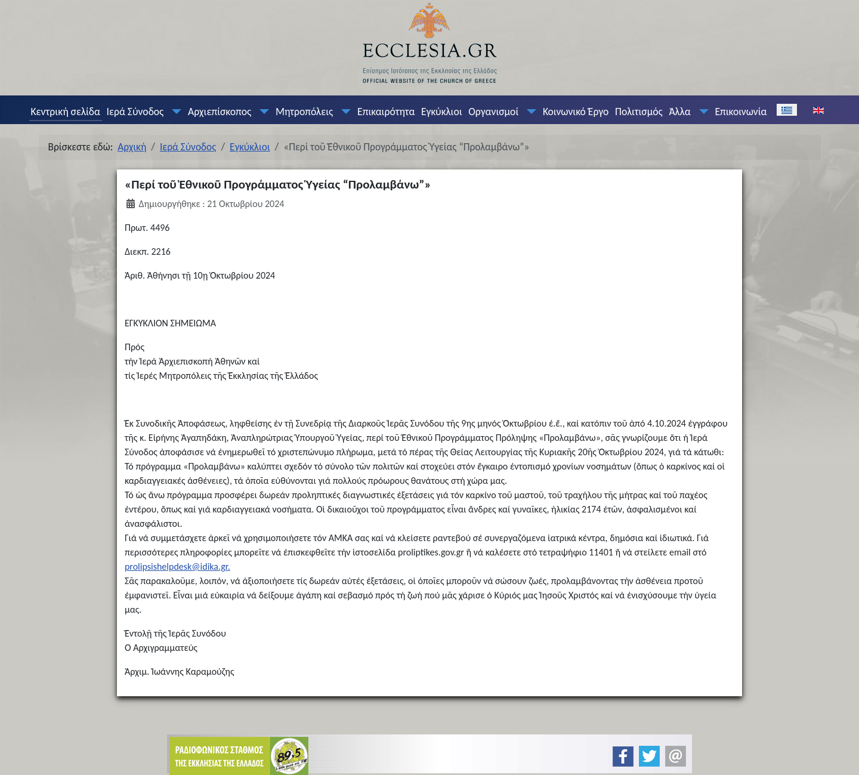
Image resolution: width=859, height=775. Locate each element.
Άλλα (679, 111)
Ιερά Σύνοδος (135, 111)
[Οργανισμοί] (529, 111)
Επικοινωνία (741, 111)
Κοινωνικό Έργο (575, 111)
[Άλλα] (701, 111)
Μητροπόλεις (304, 111)
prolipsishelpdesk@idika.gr (176, 566)
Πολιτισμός (639, 111)
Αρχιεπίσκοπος (219, 111)
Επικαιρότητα (386, 111)
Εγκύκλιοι (441, 111)
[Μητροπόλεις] (344, 111)
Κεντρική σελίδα (65, 111)
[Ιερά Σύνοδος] (174, 111)
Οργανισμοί (493, 111)
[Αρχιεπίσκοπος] (262, 111)
